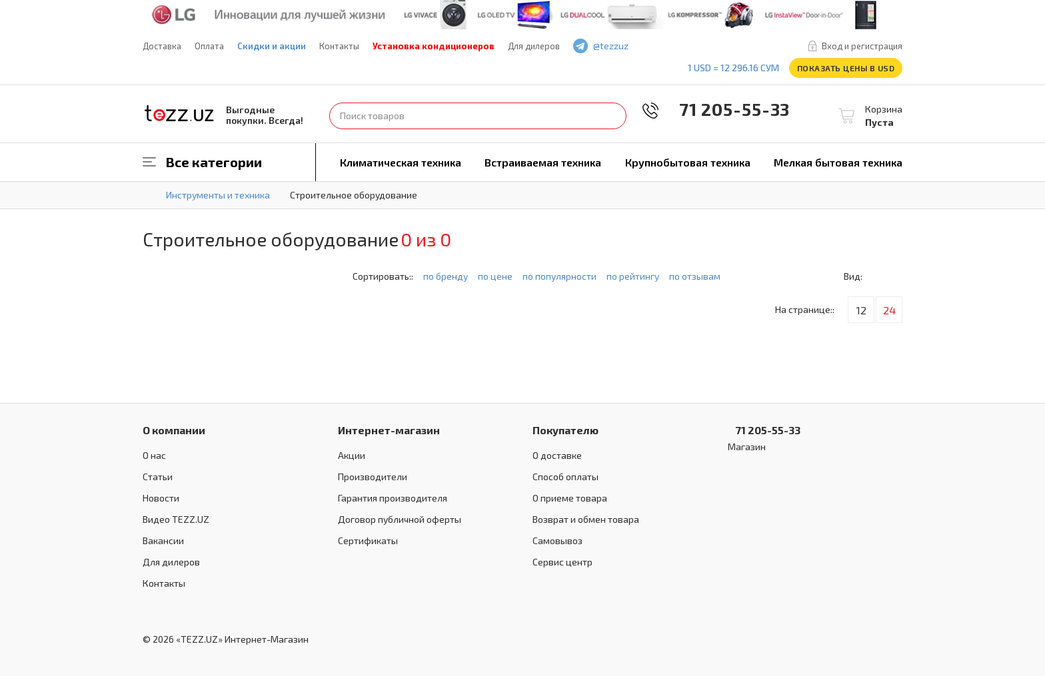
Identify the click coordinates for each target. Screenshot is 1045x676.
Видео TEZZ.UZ (176, 519)
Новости (161, 498)
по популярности (559, 276)
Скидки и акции (271, 46)
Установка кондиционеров (434, 46)
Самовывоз (557, 540)
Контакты (339, 46)
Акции (351, 455)
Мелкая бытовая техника (838, 162)
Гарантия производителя (392, 498)
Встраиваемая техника (543, 162)
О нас (154, 455)
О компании (174, 430)
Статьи (158, 476)
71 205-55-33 (725, 109)
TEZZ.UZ (179, 113)
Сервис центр (562, 561)
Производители (372, 476)
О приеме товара (569, 498)
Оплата (209, 46)
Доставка (162, 46)
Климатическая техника (400, 162)
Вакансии (163, 540)
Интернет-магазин (389, 430)
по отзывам (694, 276)
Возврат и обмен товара (585, 519)
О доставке (557, 455)
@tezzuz (610, 45)
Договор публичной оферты (399, 519)
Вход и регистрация (862, 46)
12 (861, 310)
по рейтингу (632, 276)
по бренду (445, 276)
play (683, 46)
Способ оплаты (565, 476)
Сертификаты (368, 540)
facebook (664, 46)
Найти (613, 116)
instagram (702, 46)
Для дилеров (534, 46)
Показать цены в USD (846, 68)
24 (889, 310)
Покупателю (565, 430)
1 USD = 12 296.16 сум (733, 67)
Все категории (214, 162)
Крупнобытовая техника (687, 162)
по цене (495, 276)
